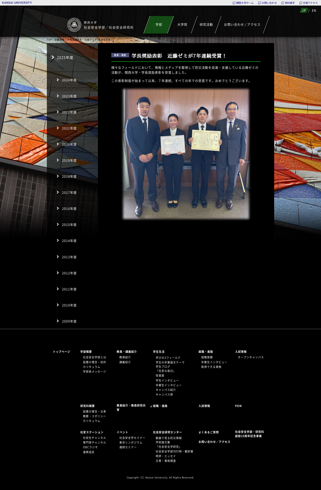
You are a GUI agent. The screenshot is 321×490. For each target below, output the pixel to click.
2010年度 (69, 305)
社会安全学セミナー (132, 438)
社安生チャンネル (94, 438)
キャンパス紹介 (166, 390)
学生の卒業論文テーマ (170, 362)
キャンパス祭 (164, 394)
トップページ (61, 352)
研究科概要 (87, 406)
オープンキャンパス (251, 357)
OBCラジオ (90, 447)
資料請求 (290, 2)
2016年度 (69, 208)
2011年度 (69, 289)
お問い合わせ (269, 2)
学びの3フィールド (168, 358)
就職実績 (207, 357)
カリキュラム (91, 367)
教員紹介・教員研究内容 (131, 407)
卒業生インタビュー (169, 385)
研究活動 (206, 24)
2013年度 (69, 257)
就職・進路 (206, 352)
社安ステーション (92, 432)
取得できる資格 (211, 367)
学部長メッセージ (94, 372)
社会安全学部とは (94, 357)
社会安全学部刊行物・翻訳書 (174, 451)
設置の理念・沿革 (94, 411)
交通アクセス (310, 2)
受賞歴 (160, 376)
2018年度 (69, 176)
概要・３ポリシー (94, 416)
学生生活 (159, 352)
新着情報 (59, 39)
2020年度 (69, 144)
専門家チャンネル (94, 442)
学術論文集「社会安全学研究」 (169, 444)
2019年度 (69, 160)
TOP (49, 39)
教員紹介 (125, 357)
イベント (122, 432)
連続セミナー (128, 447)
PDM (238, 406)
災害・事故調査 (166, 461)
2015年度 (69, 224)
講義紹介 (125, 362)
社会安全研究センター (167, 432)
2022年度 (69, 112)
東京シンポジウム (131, 442)
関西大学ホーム (245, 2)
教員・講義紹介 (127, 352)
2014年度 (69, 240)
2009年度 (69, 321)
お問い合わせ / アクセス (242, 24)
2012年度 (69, 273)
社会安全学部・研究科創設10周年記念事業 (249, 434)
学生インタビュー (167, 380)
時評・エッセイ (166, 456)
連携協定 (89, 452)
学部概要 (86, 352)
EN (314, 10)
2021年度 (69, 128)
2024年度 (69, 80)
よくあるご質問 (209, 432)
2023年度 (69, 96)
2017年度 (69, 192)
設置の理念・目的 (94, 362)
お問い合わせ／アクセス (215, 442)
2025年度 (65, 57)
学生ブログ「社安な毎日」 (166, 369)
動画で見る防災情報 (169, 438)
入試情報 (241, 352)
